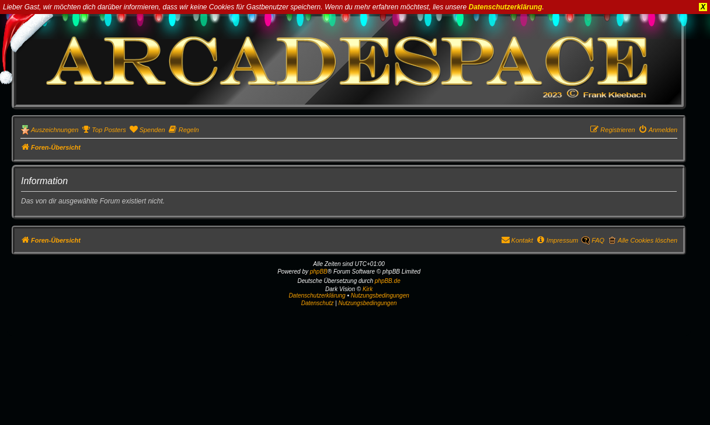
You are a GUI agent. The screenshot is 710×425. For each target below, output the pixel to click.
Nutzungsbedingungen (380, 295)
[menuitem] (103, 130)
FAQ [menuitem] (597, 240)
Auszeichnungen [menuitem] (54, 129)
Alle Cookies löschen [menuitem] (647, 240)
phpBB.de (388, 281)
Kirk (368, 289)
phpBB (319, 271)
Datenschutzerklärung (505, 7)
